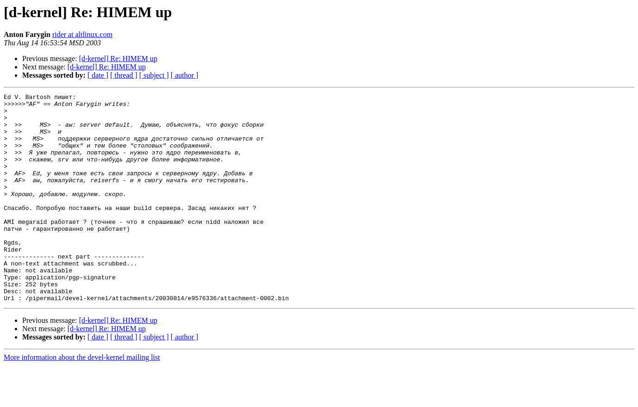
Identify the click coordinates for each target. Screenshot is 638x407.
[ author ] (184, 75)
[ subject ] (154, 75)
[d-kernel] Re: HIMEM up (118, 58)
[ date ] (97, 75)
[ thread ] (123, 75)
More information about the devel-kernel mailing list (82, 399)
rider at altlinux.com (82, 34)
